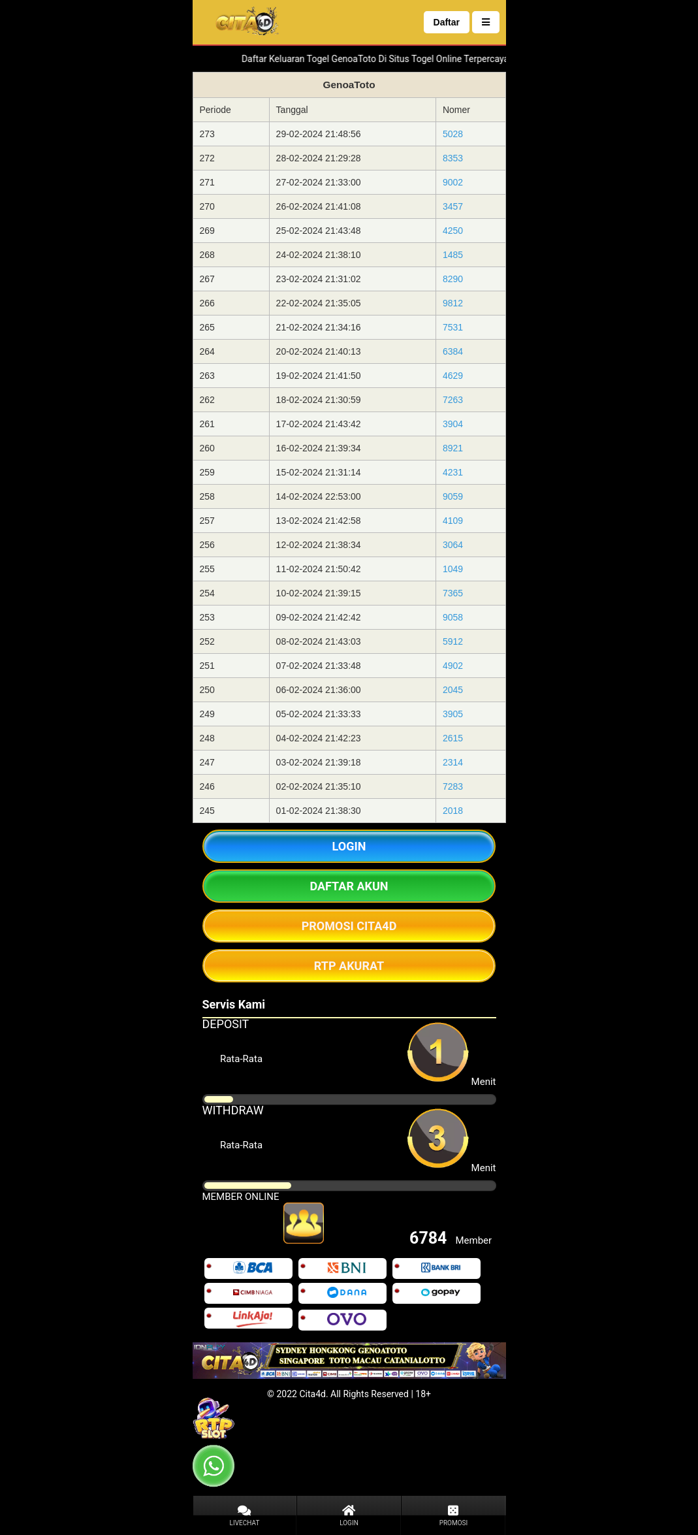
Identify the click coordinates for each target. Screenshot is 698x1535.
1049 (453, 569)
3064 (453, 545)
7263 (453, 400)
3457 (453, 206)
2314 (453, 762)
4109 (453, 520)
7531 (453, 327)
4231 (453, 472)
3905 (453, 714)
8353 (453, 158)
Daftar (447, 22)
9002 (453, 182)
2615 (453, 738)
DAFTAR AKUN (348, 886)
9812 (453, 303)
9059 (453, 496)
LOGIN (349, 846)
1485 (453, 255)
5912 (453, 641)
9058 (453, 617)
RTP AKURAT (349, 966)
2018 (453, 810)
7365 (453, 593)
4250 (453, 230)
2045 (453, 690)
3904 (453, 424)
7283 (453, 786)
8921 (453, 448)
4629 (453, 375)
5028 (453, 134)
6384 (453, 351)
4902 (453, 665)
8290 (453, 279)
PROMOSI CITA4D (349, 926)
